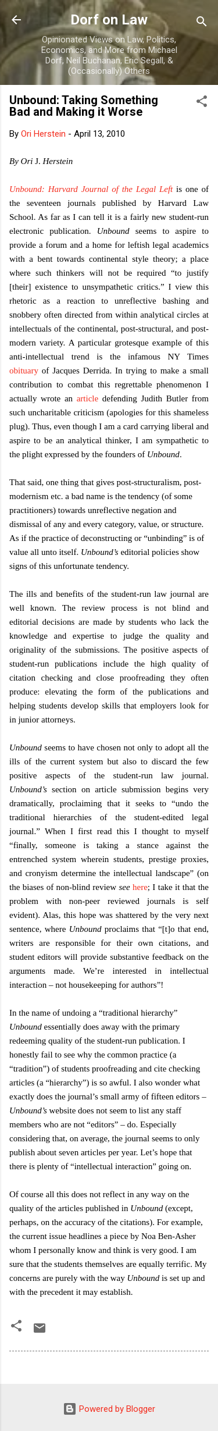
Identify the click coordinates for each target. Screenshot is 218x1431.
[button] (202, 103)
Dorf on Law (109, 20)
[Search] (202, 23)
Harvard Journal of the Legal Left (110, 189)
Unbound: (28, 189)
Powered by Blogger (109, 1409)
